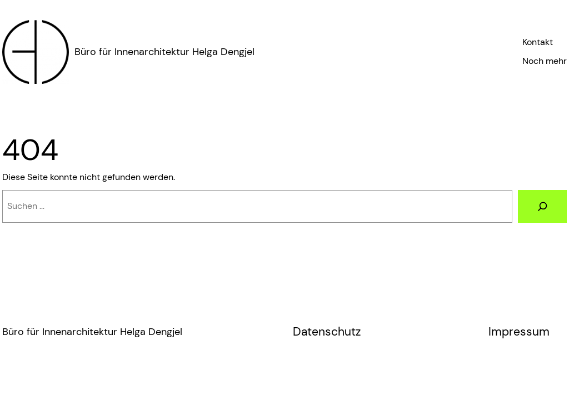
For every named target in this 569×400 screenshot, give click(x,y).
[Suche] (542, 206)
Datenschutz (327, 331)
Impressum (519, 331)
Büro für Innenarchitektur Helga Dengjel (164, 52)
